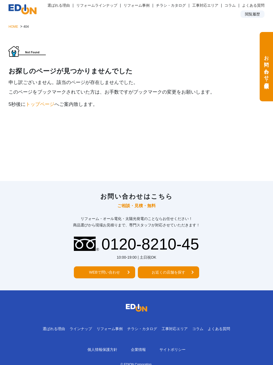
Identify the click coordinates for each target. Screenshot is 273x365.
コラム (230, 5)
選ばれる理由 (58, 5)
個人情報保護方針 (102, 349)
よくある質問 (253, 5)
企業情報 (138, 349)
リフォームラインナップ (96, 5)
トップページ (40, 104)
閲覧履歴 (252, 14)
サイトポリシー (172, 349)
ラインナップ (81, 329)
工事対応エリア (205, 5)
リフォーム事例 (136, 5)
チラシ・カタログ (142, 329)
